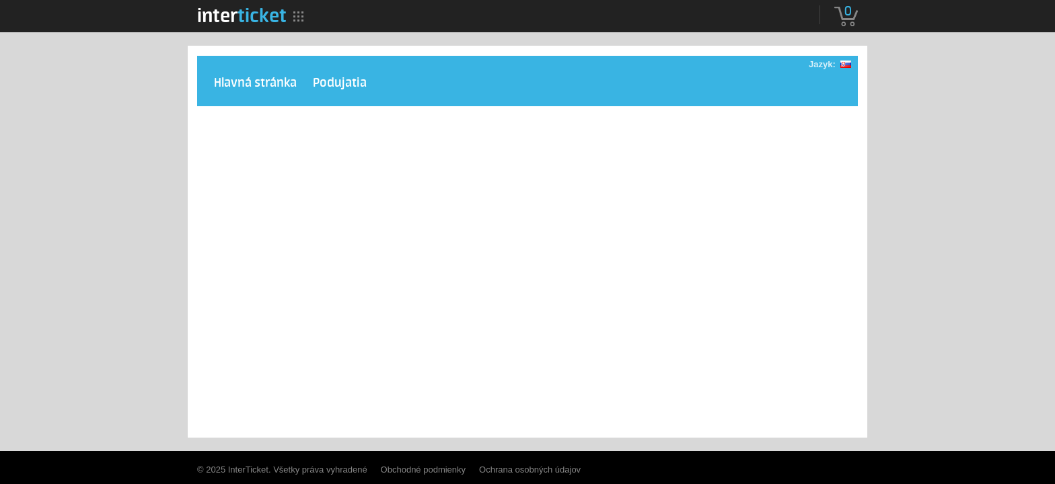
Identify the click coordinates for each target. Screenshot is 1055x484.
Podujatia (340, 83)
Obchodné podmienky (423, 470)
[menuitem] (242, 15)
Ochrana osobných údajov (530, 470)
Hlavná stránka (255, 83)
